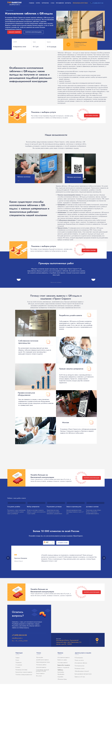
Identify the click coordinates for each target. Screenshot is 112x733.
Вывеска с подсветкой (63, 716)
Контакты (18, 716)
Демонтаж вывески (41, 716)
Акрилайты (60, 726)
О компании (19, 714)
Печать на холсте (79, 709)
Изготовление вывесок (64, 706)
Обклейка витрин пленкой (82, 720)
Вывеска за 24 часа (80, 726)
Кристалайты (61, 721)
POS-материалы (79, 707)
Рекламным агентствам (21, 719)
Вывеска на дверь (62, 709)
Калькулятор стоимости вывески (24, 721)
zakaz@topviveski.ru (17, 687)
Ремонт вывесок (40, 722)
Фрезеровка (39, 706)
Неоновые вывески (62, 711)
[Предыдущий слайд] (19, 303)
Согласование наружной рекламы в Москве (42, 719)
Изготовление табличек (81, 712)
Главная (17, 707)
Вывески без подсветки (64, 714)
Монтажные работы (41, 714)
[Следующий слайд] (93, 303)
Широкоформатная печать (43, 711)
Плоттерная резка (79, 715)
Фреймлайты (61, 723)
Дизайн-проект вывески (42, 709)
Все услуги (39, 725)
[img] (39, 168)
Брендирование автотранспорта (83, 723)
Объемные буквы (62, 728)
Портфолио (19, 711)
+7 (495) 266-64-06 (19, 684)
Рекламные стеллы (79, 717)
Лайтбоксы (60, 719)
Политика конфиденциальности (24, 723)
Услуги (17, 709)
